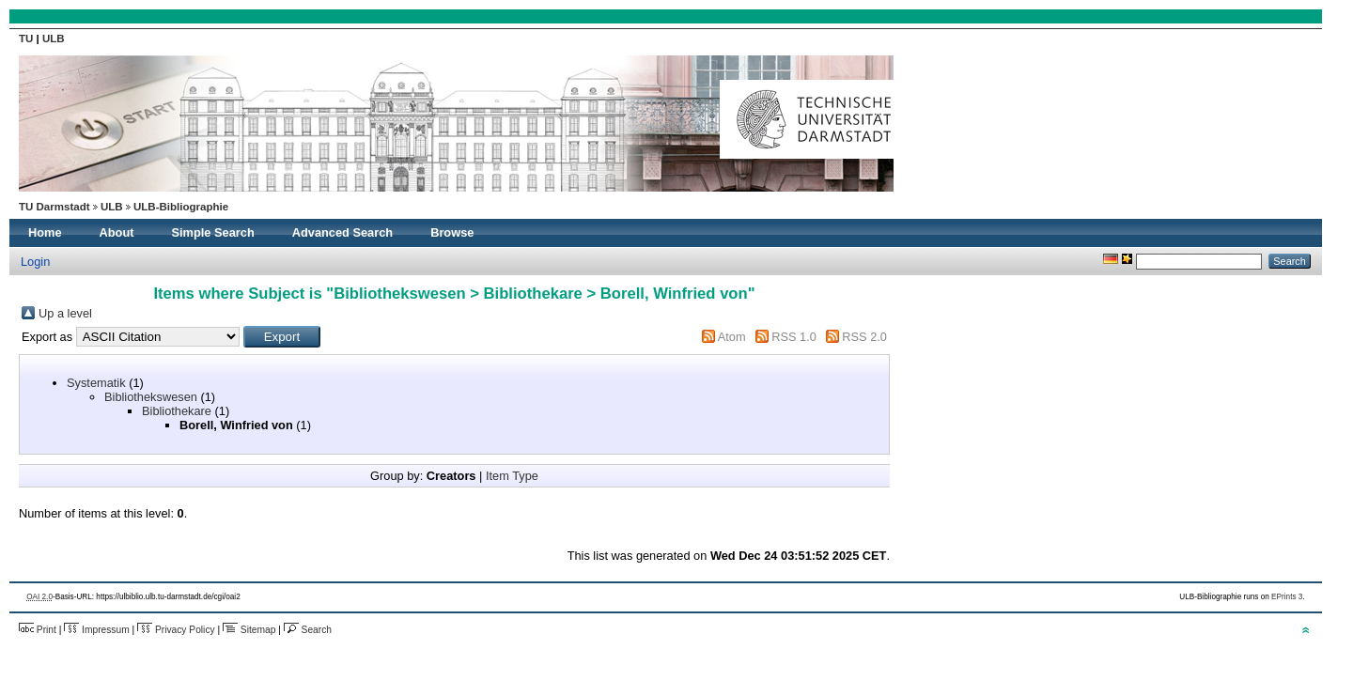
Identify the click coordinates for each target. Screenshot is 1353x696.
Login (35, 262)
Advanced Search (342, 232)
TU (28, 38)
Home (45, 232)
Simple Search (213, 232)
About (117, 232)
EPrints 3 (1286, 597)
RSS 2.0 (864, 337)
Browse (452, 232)
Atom (732, 337)
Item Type (512, 476)
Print (37, 630)
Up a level (65, 313)
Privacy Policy (176, 630)
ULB (53, 38)
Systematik (96, 383)
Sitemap (249, 630)
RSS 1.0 (793, 337)
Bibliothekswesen (150, 397)
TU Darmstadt (54, 206)
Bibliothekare (176, 411)
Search (308, 630)
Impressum (96, 630)
